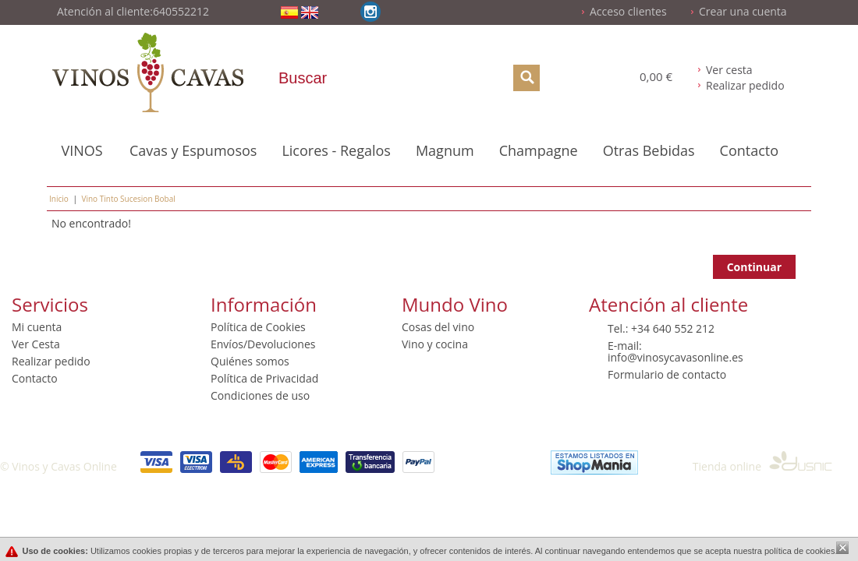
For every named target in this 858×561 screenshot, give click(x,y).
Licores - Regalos (336, 150)
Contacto (749, 150)
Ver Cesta (36, 344)
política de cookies (799, 551)
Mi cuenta (37, 326)
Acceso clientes (628, 11)
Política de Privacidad (264, 378)
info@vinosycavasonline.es (675, 357)
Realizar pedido (745, 85)
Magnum (445, 150)
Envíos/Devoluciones (263, 344)
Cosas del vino (438, 326)
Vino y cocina (435, 344)
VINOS (81, 150)
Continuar (754, 266)
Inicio (59, 198)
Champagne (538, 150)
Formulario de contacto (667, 374)
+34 (642, 328)
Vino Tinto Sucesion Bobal (128, 198)
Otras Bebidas (649, 150)
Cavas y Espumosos (193, 150)
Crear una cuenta (743, 11)
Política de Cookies (258, 326)
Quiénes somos (250, 361)
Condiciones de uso (260, 395)
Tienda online (762, 466)
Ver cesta (729, 69)
